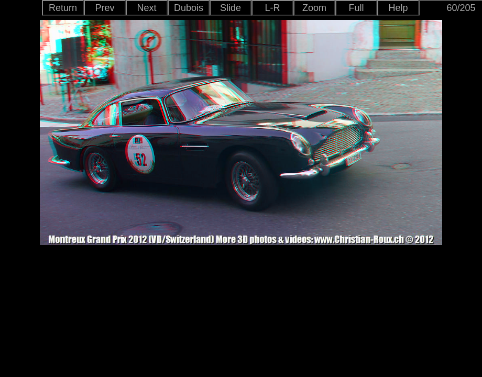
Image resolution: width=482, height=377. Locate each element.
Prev (104, 8)
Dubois (188, 8)
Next (146, 8)
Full (356, 8)
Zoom (314, 8)
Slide (230, 8)
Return (63, 8)
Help (398, 8)
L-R (272, 8)
